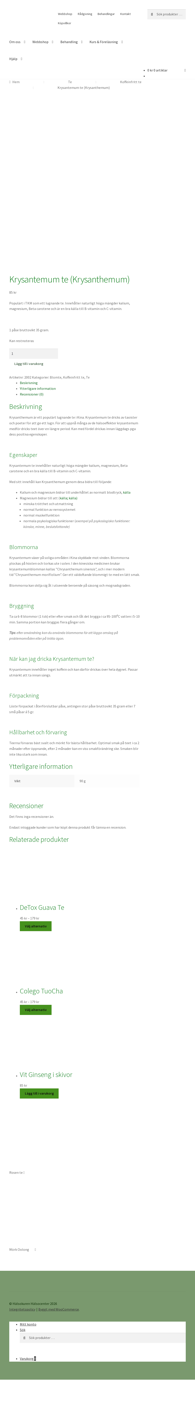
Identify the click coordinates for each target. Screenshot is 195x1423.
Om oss (14, 42)
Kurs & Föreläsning (103, 42)
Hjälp (13, 59)
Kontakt (125, 14)
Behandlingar (106, 14)
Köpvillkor (64, 23)
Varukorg (28, 1313)
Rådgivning (85, 14)
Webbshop (65, 14)
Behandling (69, 42)
